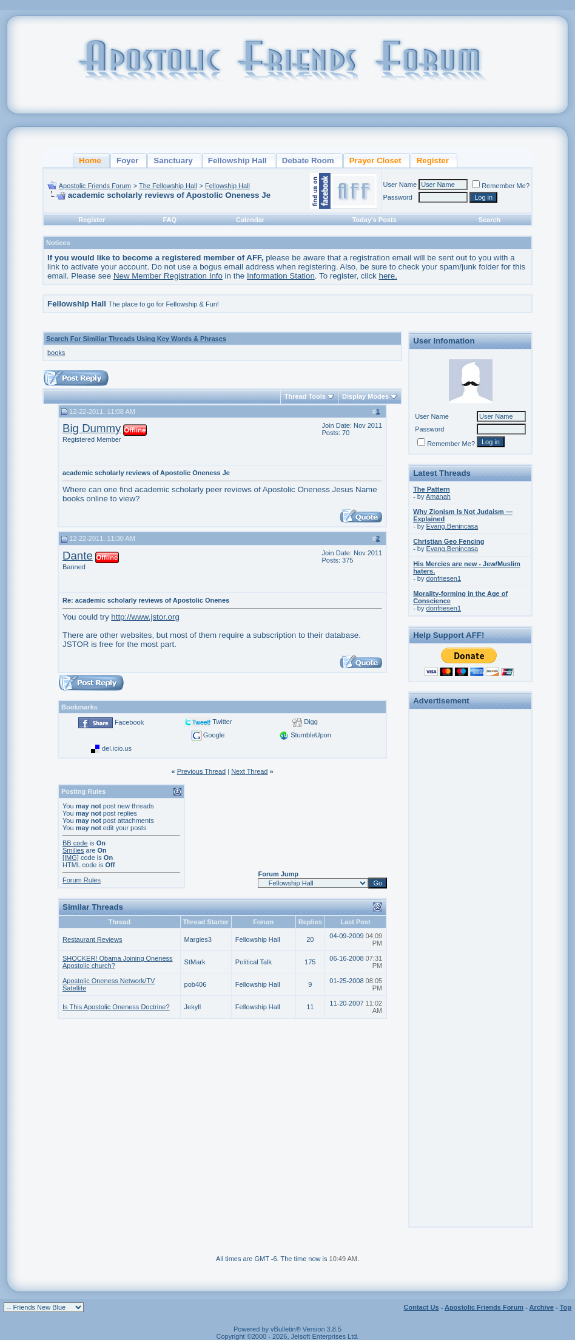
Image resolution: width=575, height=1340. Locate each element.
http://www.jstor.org (145, 616)
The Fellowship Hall (168, 185)
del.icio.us (117, 748)
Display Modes (365, 396)
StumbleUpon (311, 735)
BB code (75, 843)
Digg (311, 721)
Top (565, 1307)
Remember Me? (501, 185)
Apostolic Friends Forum (95, 185)
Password (397, 197)
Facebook (129, 722)
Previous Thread (201, 771)
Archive (542, 1307)
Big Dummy (91, 428)
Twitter (222, 721)
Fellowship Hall (227, 185)
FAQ (170, 219)
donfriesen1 (444, 578)
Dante (77, 555)
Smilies (73, 850)
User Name (400, 184)
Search (490, 219)
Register (91, 219)
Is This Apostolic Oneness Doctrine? (116, 1006)
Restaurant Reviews (92, 939)
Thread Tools (305, 396)
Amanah (438, 496)
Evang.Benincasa (452, 526)
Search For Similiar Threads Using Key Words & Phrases (136, 338)
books (56, 352)
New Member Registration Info (168, 275)
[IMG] (70, 857)
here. (388, 275)
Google (213, 735)
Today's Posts (374, 219)
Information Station (281, 275)
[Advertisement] (470, 895)
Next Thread (249, 771)
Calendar (250, 219)
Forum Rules (81, 880)
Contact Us (421, 1307)
